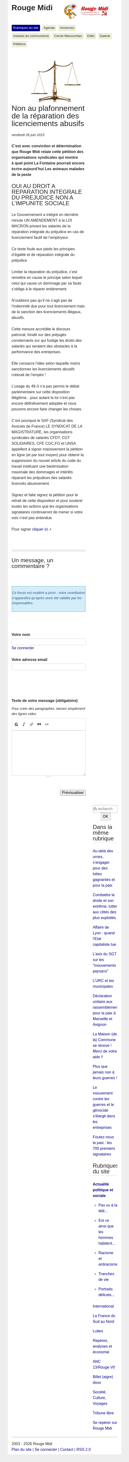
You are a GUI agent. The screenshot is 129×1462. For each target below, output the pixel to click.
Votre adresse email (29, 660)
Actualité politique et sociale (103, 1190)
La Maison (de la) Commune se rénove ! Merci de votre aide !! (105, 1045)
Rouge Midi (32, 7)
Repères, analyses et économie (102, 1346)
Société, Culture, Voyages (100, 1398)
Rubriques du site (25, 28)
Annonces (67, 28)
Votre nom (21, 635)
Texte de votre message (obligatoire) (45, 701)
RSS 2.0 (84, 1449)
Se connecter (23, 648)
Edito (91, 36)
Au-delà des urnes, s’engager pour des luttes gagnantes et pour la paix (104, 868)
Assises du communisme (31, 36)
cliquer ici (40, 529)
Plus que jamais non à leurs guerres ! (105, 1072)
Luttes (98, 1331)
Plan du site (22, 1449)
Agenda (49, 28)
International (103, 1306)
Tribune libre (103, 1413)
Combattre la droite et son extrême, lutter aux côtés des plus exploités (105, 906)
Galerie (105, 36)
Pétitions (19, 44)
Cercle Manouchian (68, 36)
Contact (66, 1449)
